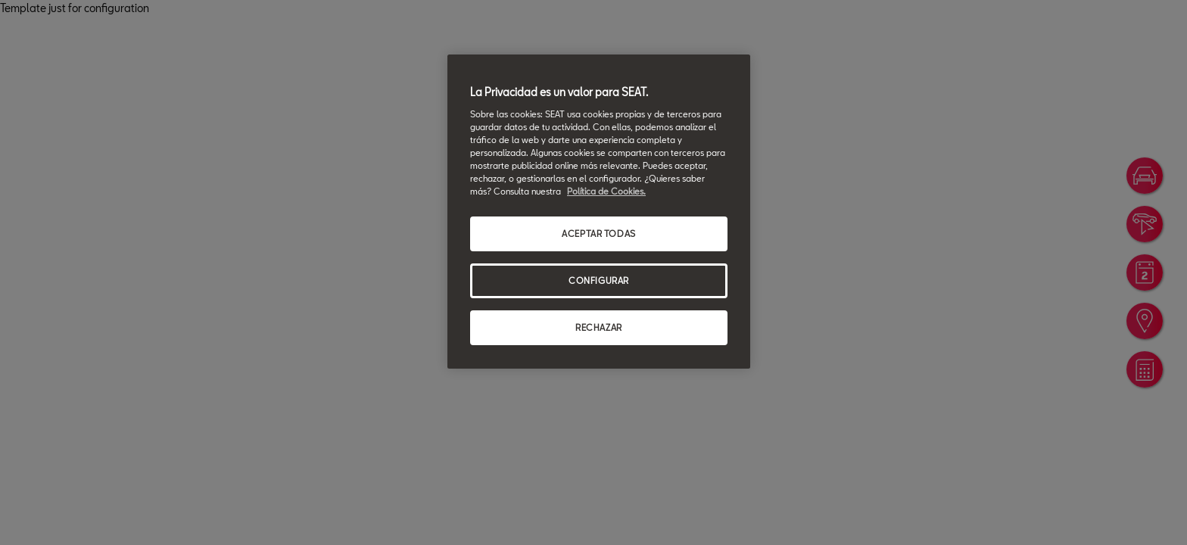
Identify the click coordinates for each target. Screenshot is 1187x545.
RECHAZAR (598, 327)
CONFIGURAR (599, 280)
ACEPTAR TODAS (598, 233)
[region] (598, 211)
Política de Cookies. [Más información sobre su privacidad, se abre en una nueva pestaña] (606, 191)
